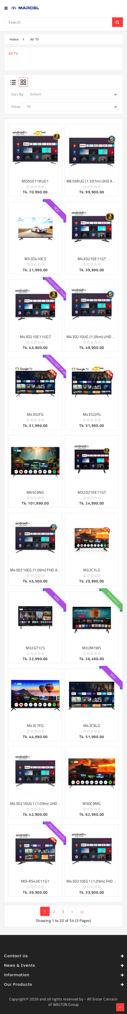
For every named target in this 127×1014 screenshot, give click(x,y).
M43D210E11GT (92, 259)
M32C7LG (91, 570)
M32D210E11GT (92, 492)
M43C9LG (91, 725)
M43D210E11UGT (35, 336)
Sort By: (17, 94)
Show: (16, 106)
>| (81, 911)
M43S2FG (35, 414)
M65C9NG (35, 492)
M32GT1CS (35, 648)
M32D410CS (35, 259)
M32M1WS (91, 648)
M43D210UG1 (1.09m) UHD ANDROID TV (44, 803)
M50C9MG (91, 803)
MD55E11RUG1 (35, 181)
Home (14, 39)
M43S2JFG (92, 414)
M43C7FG (35, 725)
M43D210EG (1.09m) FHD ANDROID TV (43, 570)
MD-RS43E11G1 (35, 881)
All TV (34, 39)
